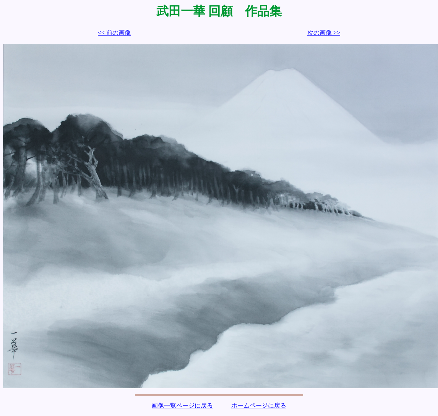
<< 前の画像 (114, 32)
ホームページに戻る (258, 405)
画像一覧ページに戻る (182, 405)
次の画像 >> (323, 32)
